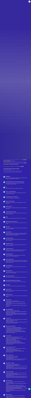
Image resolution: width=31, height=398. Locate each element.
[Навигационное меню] (29, 1)
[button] (14, 164)
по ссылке (14, 348)
